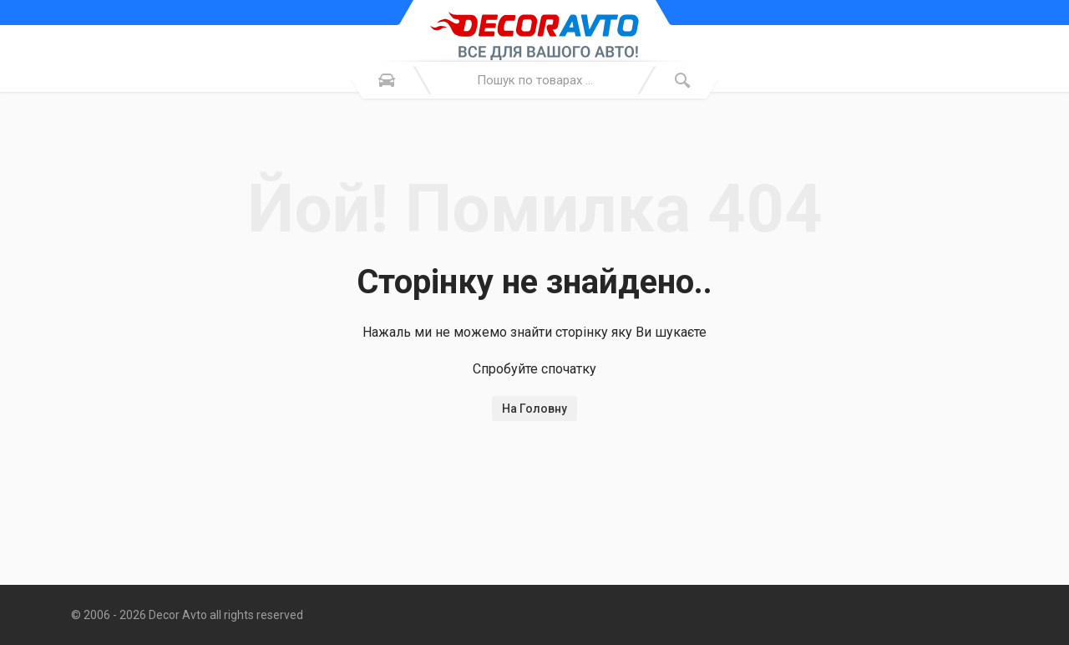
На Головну (534, 408)
